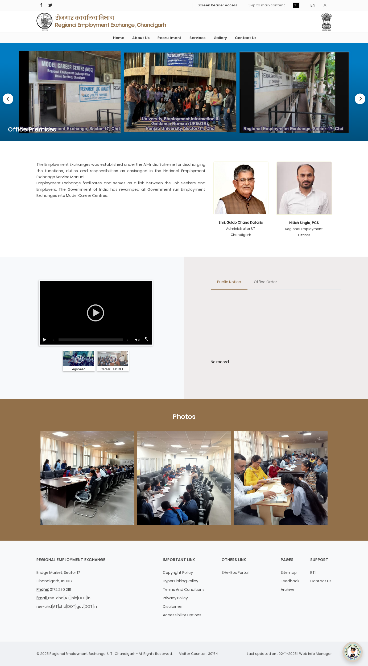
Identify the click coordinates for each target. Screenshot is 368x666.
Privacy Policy (175, 598)
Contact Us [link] (246, 37)
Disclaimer (173, 606)
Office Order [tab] (265, 282)
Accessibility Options (182, 615)
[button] (296, 5)
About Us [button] (141, 37)
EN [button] (313, 5)
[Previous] (8, 99)
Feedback (290, 581)
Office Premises (32, 129)
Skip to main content (267, 5)
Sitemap (289, 572)
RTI (313, 572)
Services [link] (197, 37)
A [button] (325, 5)
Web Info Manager (315, 653)
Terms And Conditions (184, 589)
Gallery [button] (220, 37)
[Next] (360, 99)
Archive (288, 589)
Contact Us (321, 581)
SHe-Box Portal (235, 572)
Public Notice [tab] (229, 282)
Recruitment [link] (169, 37)
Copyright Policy (178, 572)
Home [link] (118, 37)
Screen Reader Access (218, 5)
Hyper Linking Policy (180, 581)
